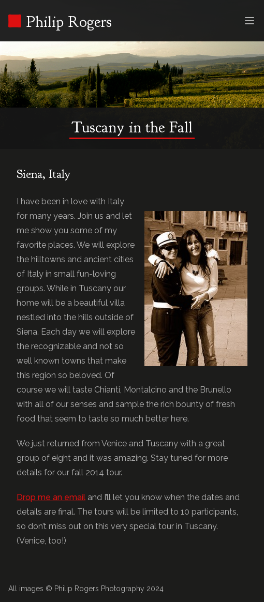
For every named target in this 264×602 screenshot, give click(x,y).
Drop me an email (51, 497)
